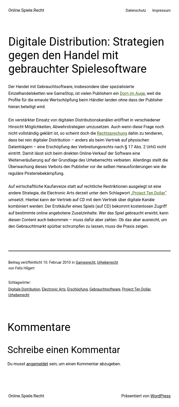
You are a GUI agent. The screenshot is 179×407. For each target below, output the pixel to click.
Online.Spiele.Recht (26, 10)
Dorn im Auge (132, 93)
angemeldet (37, 363)
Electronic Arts (53, 289)
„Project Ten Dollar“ (148, 192)
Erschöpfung (77, 289)
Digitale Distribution (24, 289)
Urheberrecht (107, 262)
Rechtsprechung (112, 133)
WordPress (160, 395)
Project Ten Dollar (136, 289)
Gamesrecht (85, 262)
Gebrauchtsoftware (104, 289)
